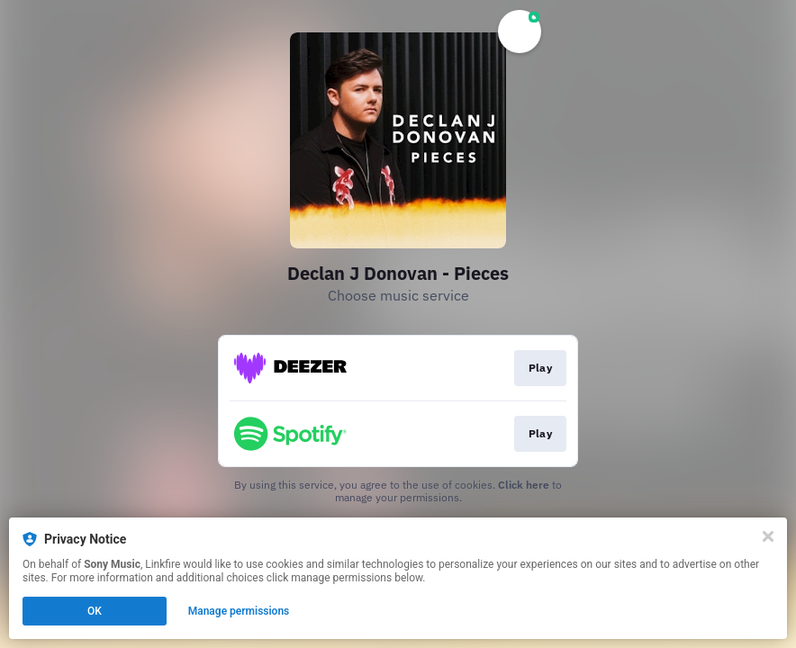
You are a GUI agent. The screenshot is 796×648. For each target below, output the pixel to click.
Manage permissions (239, 611)
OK (94, 611)
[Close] (768, 536)
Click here (523, 484)
